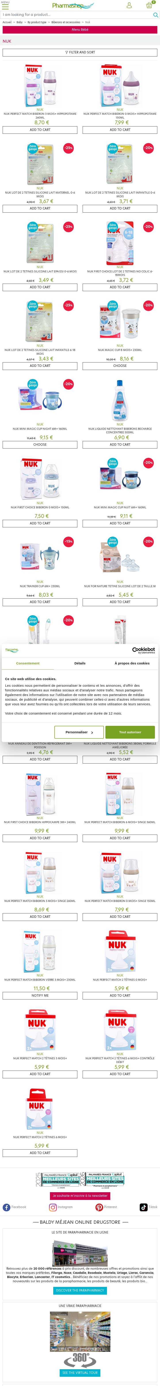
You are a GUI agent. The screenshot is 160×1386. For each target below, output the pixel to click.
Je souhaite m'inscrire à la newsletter (80, 1196)
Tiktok (148, 1207)
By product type (37, 22)
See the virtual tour (80, 1373)
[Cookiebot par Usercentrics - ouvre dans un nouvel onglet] (135, 650)
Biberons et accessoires (65, 22)
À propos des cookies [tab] (132, 663)
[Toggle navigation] (5, 5)
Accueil (7, 22)
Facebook (14, 1207)
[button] (129, 5)
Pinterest (106, 1207)
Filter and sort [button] (80, 52)
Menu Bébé (80, 30)
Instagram (61, 1207)
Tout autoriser (130, 732)
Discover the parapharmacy (80, 1290)
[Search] (76, 15)
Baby (20, 22)
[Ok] (156, 15)
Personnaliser (79, 732)
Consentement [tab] (27, 663)
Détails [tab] (80, 663)
